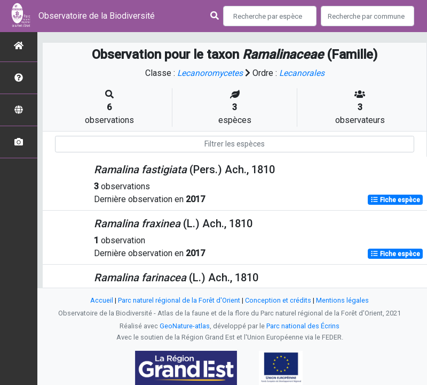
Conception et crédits (278, 300)
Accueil (101, 300)
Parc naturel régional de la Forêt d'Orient (179, 300)
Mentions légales (342, 300)
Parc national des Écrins (302, 326)
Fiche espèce (395, 200)
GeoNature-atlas (185, 326)
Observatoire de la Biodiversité (96, 16)
